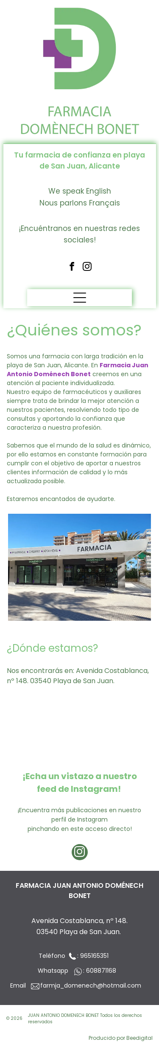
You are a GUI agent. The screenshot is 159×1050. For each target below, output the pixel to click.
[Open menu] (79, 297)
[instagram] (87, 267)
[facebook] (71, 267)
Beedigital (139, 1038)
